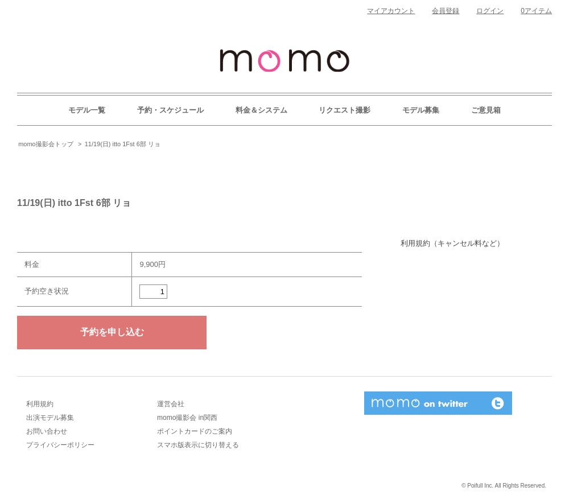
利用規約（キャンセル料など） (452, 243)
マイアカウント (391, 11)
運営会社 (170, 404)
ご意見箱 (486, 110)
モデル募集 (420, 110)
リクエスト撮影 (344, 110)
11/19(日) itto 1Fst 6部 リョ (122, 144)
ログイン (490, 11)
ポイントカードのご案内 (194, 431)
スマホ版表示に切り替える (198, 445)
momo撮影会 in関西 (187, 418)
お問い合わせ (46, 431)
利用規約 (39, 404)
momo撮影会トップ (45, 144)
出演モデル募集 (50, 418)
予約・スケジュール (170, 110)
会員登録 (445, 11)
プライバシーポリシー (60, 445)
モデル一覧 (86, 110)
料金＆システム (261, 110)
